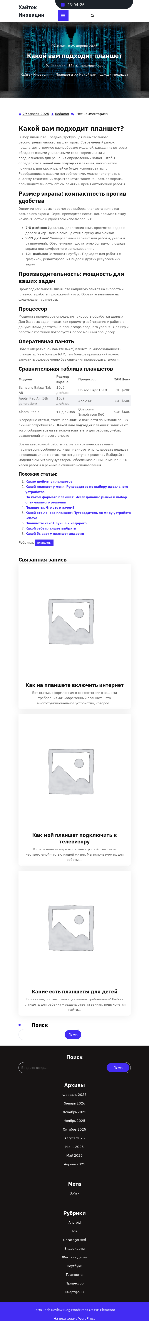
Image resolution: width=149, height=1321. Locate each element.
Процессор (75, 1283)
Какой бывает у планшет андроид (54, 533)
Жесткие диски (74, 1257)
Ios (74, 1231)
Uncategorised (74, 1240)
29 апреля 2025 (36, 114)
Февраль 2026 (74, 1094)
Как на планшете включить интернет (74, 684)
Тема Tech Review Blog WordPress (61, 1310)
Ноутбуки (74, 1266)
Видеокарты (74, 1248)
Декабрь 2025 (74, 1112)
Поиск (40, 1024)
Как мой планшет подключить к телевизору (74, 838)
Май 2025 (74, 1155)
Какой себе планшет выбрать (50, 528)
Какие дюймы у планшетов (48, 481)
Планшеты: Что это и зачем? (49, 507)
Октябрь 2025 (74, 1129)
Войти (74, 1193)
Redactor (62, 113)
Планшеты (64, 74)
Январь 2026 (74, 1103)
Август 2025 (74, 1138)
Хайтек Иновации (35, 74)
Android (75, 1222)
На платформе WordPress (74, 1318)
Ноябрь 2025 (74, 1120)
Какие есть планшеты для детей (74, 991)
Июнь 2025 (74, 1146)
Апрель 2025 (74, 1164)
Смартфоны (74, 1292)
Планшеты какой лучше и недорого (56, 523)
